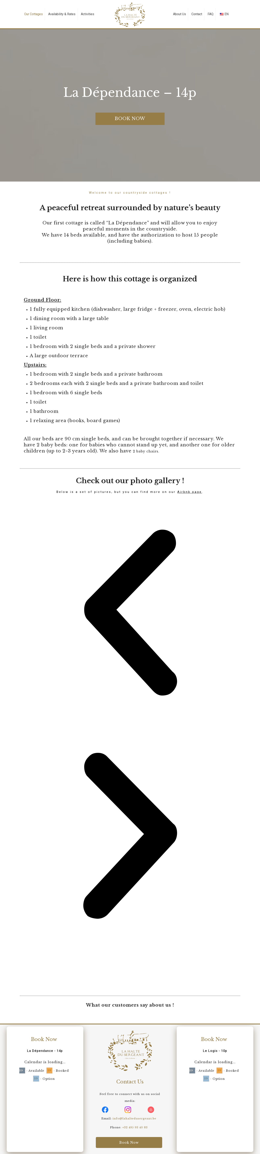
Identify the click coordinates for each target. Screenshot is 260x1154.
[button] (130, 613)
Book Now (44, 1039)
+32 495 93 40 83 (135, 1127)
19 (21, 1070)
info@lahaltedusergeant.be (134, 1118)
